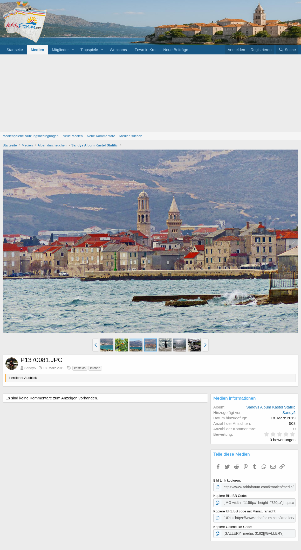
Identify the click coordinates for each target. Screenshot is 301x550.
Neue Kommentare (101, 136)
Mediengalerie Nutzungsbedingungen (30, 136)
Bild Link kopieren (226, 480)
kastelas (80, 368)
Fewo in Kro (145, 49)
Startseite (14, 49)
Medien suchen (130, 136)
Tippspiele (89, 49)
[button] (73, 49)
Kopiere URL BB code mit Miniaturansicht (244, 511)
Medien (37, 49)
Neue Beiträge (175, 49)
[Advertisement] (150, 93)
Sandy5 (30, 368)
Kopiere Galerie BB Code (232, 526)
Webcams (118, 49)
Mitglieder (60, 49)
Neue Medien (73, 136)
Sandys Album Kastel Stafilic (271, 407)
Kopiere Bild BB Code (229, 495)
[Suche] (287, 49)
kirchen (95, 368)
